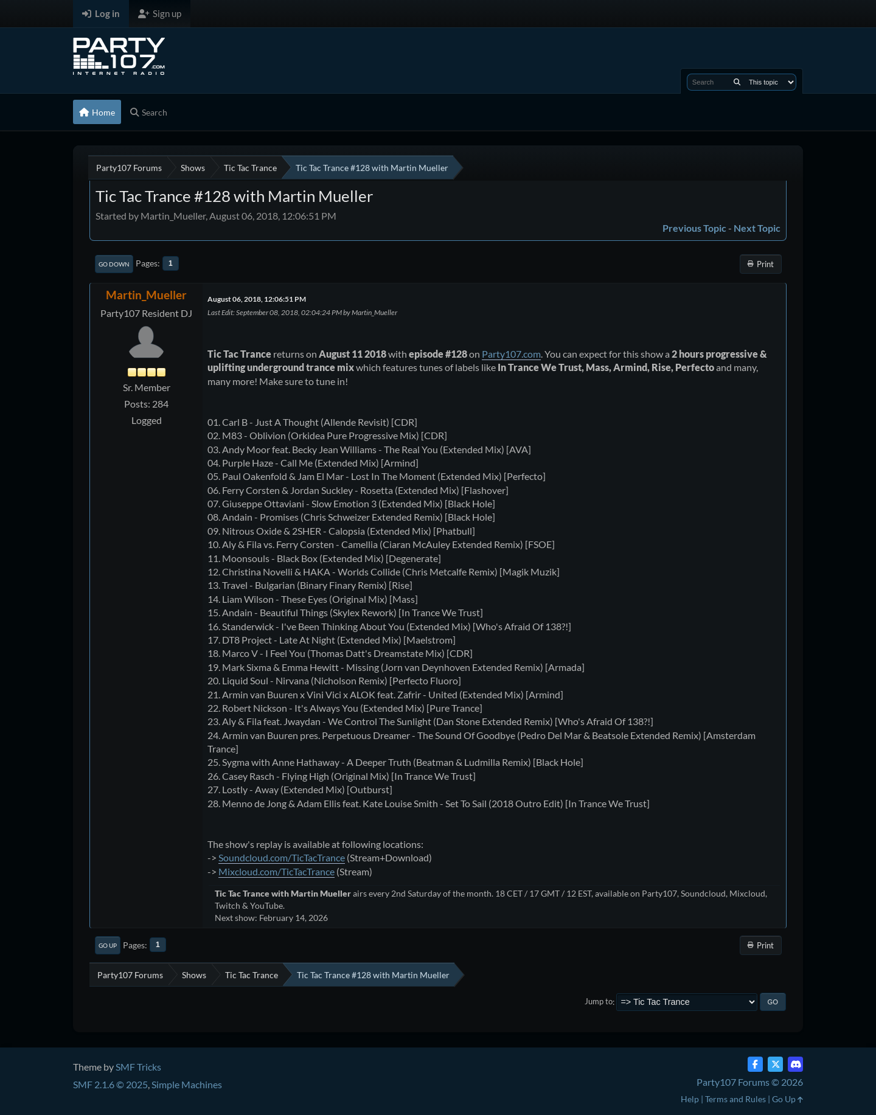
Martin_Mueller (146, 295)
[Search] (737, 82)
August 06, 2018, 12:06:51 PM (256, 299)
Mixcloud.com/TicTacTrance (276, 871)
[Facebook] (755, 1064)
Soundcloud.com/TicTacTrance (281, 857)
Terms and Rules (735, 1099)
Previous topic (694, 228)
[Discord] (795, 1064)
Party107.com (511, 354)
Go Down (114, 264)
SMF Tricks (138, 1066)
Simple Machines (186, 1084)
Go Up (108, 945)
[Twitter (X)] (775, 1064)
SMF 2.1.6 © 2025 (110, 1084)
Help (690, 1099)
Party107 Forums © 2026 (750, 1082)
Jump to (599, 1002)
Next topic (757, 228)
